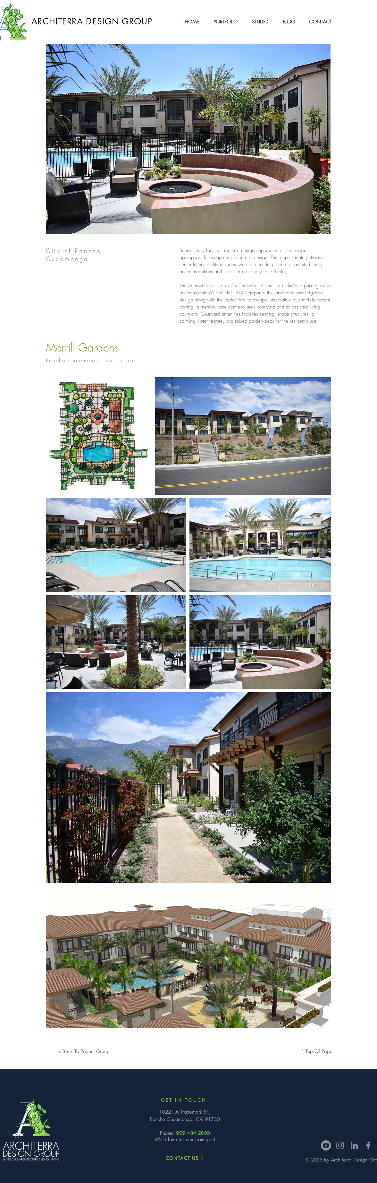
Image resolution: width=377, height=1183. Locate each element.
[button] (225, 22)
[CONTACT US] (185, 1158)
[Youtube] (326, 1145)
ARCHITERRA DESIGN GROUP (91, 21)
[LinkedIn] (354, 1145)
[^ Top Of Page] (316, 1051)
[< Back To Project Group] (83, 1051)
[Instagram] (340, 1145)
